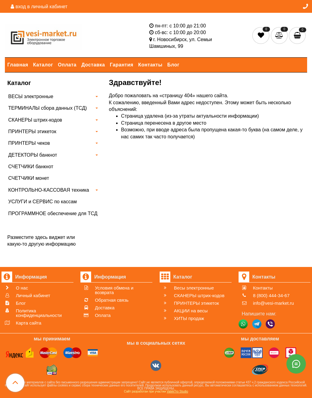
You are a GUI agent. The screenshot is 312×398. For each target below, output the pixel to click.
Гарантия (121, 64)
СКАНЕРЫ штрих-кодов (35, 120)
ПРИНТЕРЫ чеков (29, 143)
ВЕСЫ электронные (30, 96)
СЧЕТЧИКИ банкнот (30, 166)
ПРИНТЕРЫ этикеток (32, 131)
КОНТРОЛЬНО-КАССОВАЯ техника (48, 190)
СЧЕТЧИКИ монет (28, 178)
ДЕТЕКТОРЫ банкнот (32, 155)
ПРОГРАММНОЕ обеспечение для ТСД (53, 213)
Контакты (150, 64)
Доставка (93, 64)
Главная (17, 64)
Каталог (43, 64)
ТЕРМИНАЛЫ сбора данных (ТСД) (47, 108)
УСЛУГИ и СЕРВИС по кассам (42, 201)
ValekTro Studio (177, 391)
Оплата (67, 64)
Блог (173, 64)
